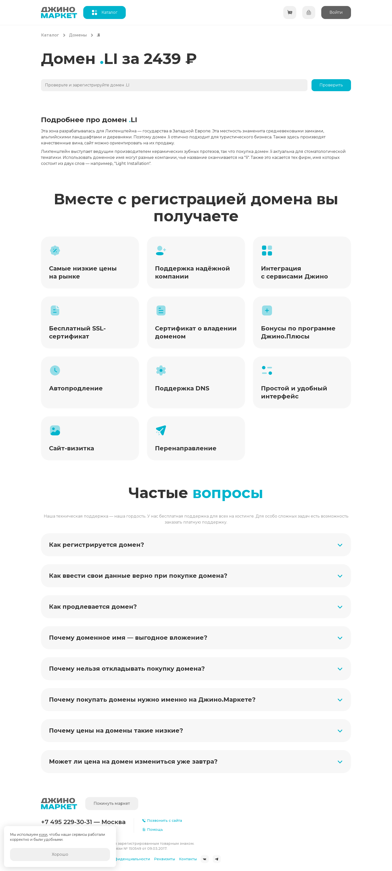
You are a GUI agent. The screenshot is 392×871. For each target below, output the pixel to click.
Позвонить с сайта (162, 820)
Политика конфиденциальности (119, 859)
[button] (196, 544)
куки (43, 834)
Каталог (50, 35)
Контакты (188, 859)
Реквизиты (164, 859)
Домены (78, 35)
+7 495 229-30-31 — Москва (83, 822)
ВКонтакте (205, 859)
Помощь (152, 829)
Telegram (217, 859)
